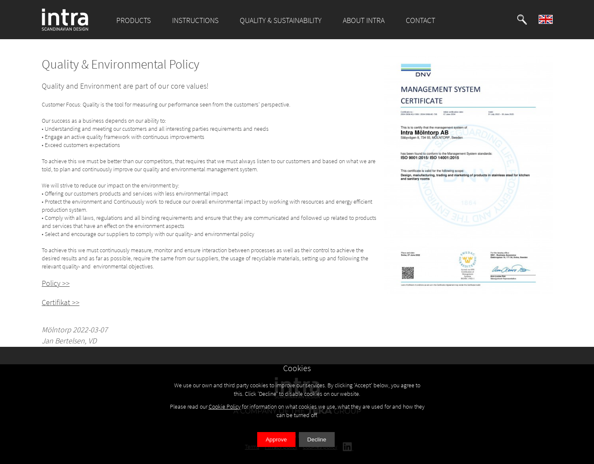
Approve (276, 439)
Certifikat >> (61, 302)
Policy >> (56, 283)
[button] (522, 19)
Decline (316, 439)
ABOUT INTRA (364, 20)
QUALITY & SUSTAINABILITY (280, 20)
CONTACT (420, 20)
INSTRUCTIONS (195, 20)
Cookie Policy (225, 406)
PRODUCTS (133, 20)
